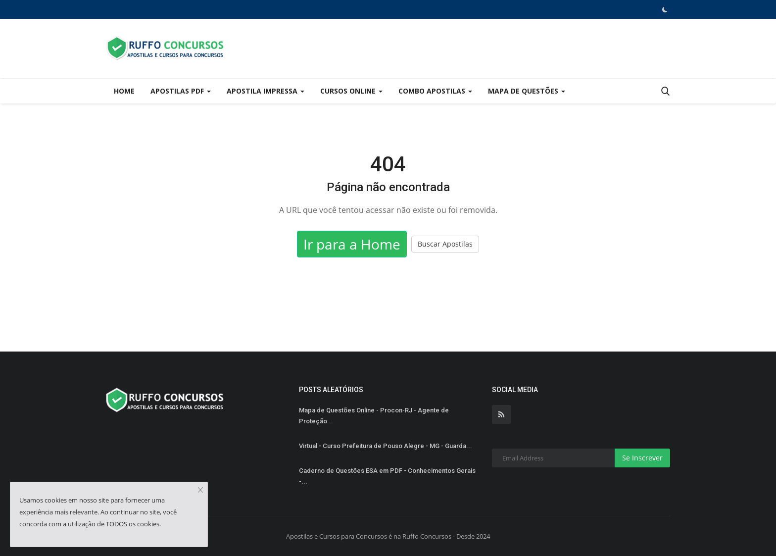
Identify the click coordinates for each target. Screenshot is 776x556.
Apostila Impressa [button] (265, 91)
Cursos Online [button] (351, 91)
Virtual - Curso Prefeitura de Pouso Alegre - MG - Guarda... (385, 446)
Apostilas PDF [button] (180, 91)
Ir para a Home (351, 244)
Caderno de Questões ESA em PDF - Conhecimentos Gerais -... (387, 476)
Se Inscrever (642, 457)
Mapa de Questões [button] (526, 91)
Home (124, 91)
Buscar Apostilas (445, 244)
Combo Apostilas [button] (435, 91)
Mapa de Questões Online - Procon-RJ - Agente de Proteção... (374, 415)
